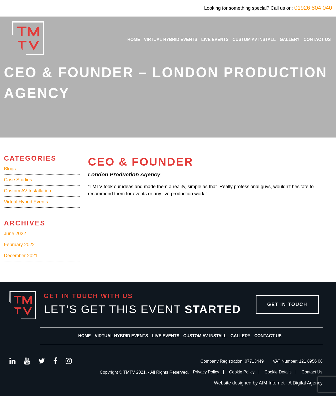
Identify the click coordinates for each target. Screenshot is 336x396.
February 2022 (19, 244)
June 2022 (15, 233)
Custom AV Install (254, 39)
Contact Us (317, 39)
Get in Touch (287, 304)
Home (133, 39)
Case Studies (18, 179)
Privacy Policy (206, 372)
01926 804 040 (313, 7)
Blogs (10, 168)
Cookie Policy (242, 372)
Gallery (290, 39)
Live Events (215, 39)
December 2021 (21, 255)
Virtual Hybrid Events (170, 39)
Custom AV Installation (27, 190)
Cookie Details (278, 372)
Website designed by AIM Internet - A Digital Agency (268, 383)
